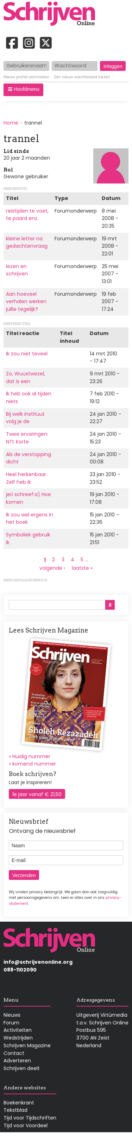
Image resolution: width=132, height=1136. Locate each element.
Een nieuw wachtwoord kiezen (82, 77)
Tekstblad (15, 1110)
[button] (23, 89)
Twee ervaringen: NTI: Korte (27, 437)
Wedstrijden (18, 1037)
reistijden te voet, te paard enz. (27, 214)
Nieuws (12, 1014)
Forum (11, 1022)
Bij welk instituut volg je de (25, 417)
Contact (14, 1053)
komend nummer (34, 763)
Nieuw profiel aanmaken (26, 77)
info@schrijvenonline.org (38, 961)
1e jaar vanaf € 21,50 (37, 794)
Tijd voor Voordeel (26, 1125)
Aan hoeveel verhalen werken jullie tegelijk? (26, 301)
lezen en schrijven (17, 270)
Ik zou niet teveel (27, 353)
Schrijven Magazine (27, 1045)
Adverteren (17, 1060)
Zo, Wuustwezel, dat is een (25, 377)
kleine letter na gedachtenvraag (27, 242)
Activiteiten (18, 1030)
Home (11, 122)
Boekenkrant (19, 1102)
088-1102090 (20, 969)
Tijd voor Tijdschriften (30, 1117)
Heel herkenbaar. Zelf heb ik (26, 478)
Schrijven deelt (22, 1068)
